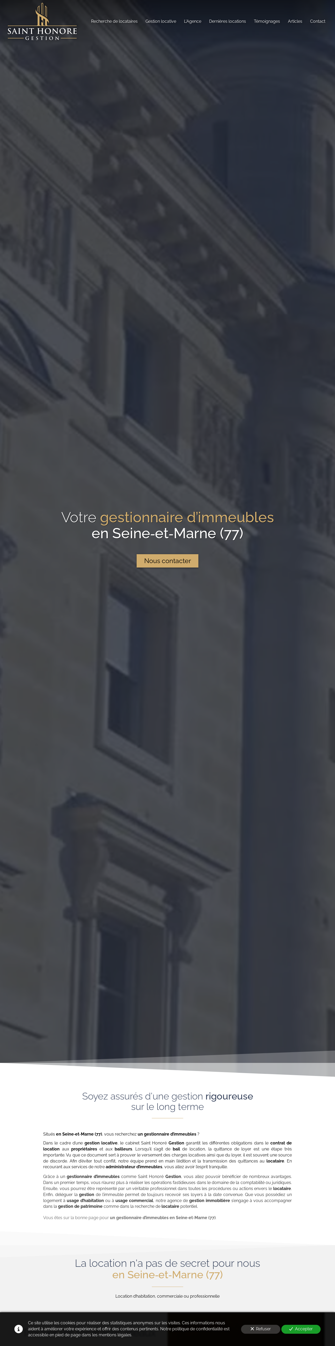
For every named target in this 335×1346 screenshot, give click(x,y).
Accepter (301, 1328)
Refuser (261, 1328)
